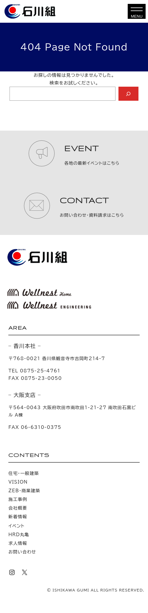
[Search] (128, 94)
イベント (16, 526)
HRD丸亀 (18, 534)
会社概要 (17, 508)
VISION (17, 482)
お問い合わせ (22, 552)
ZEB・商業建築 (24, 490)
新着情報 (17, 516)
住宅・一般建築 (23, 473)
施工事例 (17, 499)
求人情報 (17, 543)
